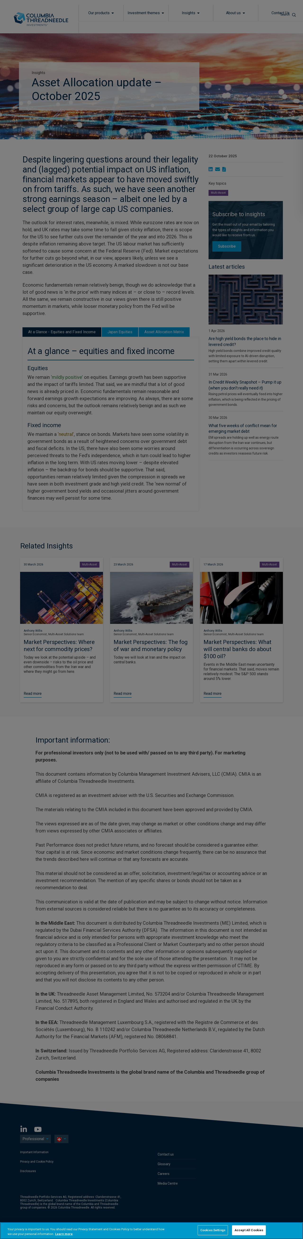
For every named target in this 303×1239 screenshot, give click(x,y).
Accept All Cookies (249, 1230)
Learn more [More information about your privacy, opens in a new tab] (64, 1234)
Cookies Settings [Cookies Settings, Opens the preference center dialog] (212, 1230)
